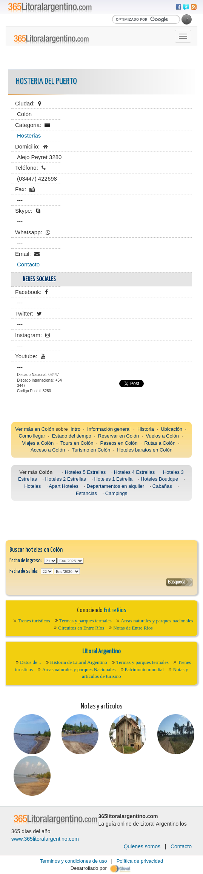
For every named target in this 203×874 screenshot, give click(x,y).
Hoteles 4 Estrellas (134, 472)
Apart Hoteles (63, 486)
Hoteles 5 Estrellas (85, 472)
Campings (116, 493)
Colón (48, 429)
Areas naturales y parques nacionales (157, 620)
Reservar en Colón (118, 436)
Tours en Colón (76, 443)
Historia (145, 429)
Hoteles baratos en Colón (144, 450)
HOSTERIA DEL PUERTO (46, 81)
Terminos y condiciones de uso (73, 861)
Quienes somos (142, 846)
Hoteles (32, 486)
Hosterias (29, 135)
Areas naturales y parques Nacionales (78, 669)
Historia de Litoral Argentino (78, 662)
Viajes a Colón (38, 443)
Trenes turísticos (34, 620)
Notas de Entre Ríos (132, 628)
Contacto (28, 264)
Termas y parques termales (85, 620)
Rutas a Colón (160, 443)
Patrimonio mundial (144, 669)
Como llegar (32, 436)
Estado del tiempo (71, 436)
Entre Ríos (115, 610)
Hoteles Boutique (159, 479)
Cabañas (162, 486)
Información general (109, 429)
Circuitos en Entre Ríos (81, 628)
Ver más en (28, 429)
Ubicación (171, 429)
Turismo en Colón (91, 450)
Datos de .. (30, 662)
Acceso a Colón (48, 450)
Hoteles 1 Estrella (113, 479)
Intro (75, 429)
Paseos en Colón (119, 443)
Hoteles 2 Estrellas (65, 479)
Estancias (86, 493)
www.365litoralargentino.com (45, 839)
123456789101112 (70, 561)
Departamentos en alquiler (115, 486)
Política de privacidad (140, 861)
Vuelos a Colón (162, 436)
